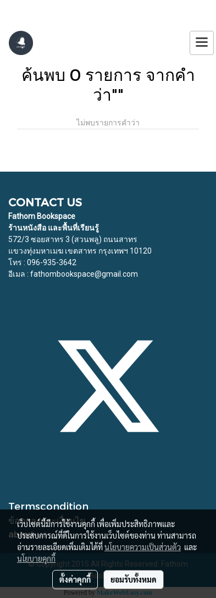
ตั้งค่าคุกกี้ (75, 579)
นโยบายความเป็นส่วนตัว (142, 547)
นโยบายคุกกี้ (36, 558)
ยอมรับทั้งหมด (133, 579)
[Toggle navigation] (202, 43)
